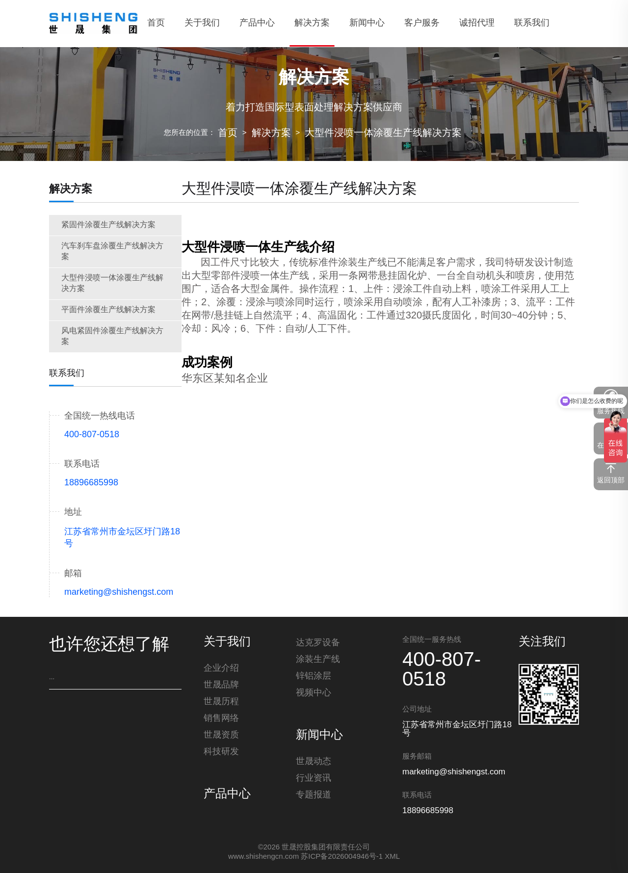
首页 (227, 133)
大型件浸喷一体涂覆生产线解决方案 (383, 133)
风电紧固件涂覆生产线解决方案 (112, 336)
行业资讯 (313, 780)
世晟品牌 (221, 687)
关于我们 (227, 642)
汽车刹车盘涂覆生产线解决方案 (112, 251)
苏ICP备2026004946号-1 (342, 857)
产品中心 (227, 796)
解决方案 (271, 133)
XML (392, 857)
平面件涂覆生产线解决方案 (108, 310)
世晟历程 (221, 704)
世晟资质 (221, 737)
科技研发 (221, 754)
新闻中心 (319, 735)
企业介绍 (221, 670)
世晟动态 (313, 763)
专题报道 (313, 797)
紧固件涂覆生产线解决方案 (108, 225)
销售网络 (221, 720)
